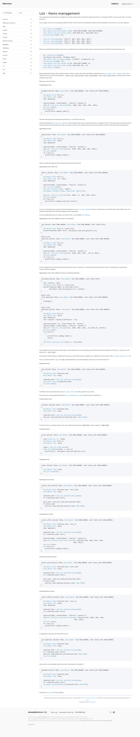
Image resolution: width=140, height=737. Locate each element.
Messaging (17, 44)
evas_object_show (49, 67)
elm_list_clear (49, 472)
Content (17, 30)
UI (17, 66)
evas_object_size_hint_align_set (56, 33)
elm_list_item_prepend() (59, 123)
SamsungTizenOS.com (35, 712)
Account (17, 19)
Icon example (86, 215)
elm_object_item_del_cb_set (54, 342)
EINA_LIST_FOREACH (50, 449)
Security (17, 55)
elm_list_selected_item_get (67, 380)
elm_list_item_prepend (60, 105)
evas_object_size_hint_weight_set (56, 31)
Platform (115, 4)
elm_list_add (52, 29)
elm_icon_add (52, 187)
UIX (17, 70)
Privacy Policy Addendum (105, 720)
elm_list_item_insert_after (62, 540)
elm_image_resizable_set (52, 191)
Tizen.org (53, 712)
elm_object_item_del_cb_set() (121, 356)
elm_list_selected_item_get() (74, 395)
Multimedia (17, 48)
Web (17, 73)
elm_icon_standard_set (51, 189)
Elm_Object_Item (49, 95)
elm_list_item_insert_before (63, 618)
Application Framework (17, 23)
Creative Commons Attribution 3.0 (89, 698)
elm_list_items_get (57, 447)
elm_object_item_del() (70, 392)
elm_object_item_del (51, 382)
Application (128, 4)
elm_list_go (47, 107)
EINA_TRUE (79, 506)
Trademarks (31, 724)
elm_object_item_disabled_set (54, 684)
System (17, 62)
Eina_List (52, 439)
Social (17, 59)
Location (17, 37)
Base (17, 26)
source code (50, 693)
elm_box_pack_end (49, 35)
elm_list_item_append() (83, 209)
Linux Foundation (42, 717)
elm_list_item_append (51, 39)
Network (17, 52)
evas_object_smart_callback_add (55, 59)
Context (17, 34)
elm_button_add (53, 55)
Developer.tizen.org (66, 712)
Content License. (85, 720)
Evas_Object (65, 91)
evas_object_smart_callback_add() (115, 73)
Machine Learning (17, 41)
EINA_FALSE (70, 191)
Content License (92, 702)
